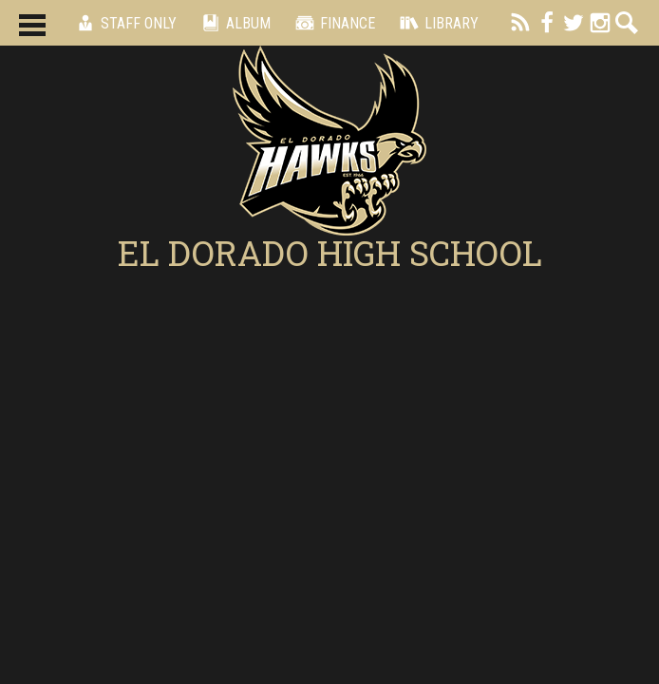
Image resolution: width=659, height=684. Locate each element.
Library (436, 22)
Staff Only (123, 22)
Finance (332, 22)
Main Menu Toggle (32, 25)
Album (233, 22)
